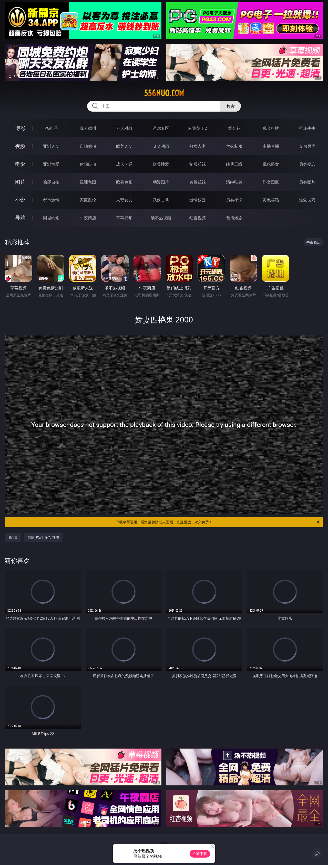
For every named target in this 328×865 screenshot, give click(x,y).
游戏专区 (161, 128)
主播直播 (271, 146)
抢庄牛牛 (307, 128)
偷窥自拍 (51, 182)
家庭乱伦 (88, 200)
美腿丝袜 (197, 182)
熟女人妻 (197, 146)
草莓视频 (124, 218)
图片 (20, 181)
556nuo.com (164, 93)
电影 (20, 163)
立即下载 (200, 853)
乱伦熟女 (271, 164)
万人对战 (124, 128)
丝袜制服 (234, 146)
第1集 (13, 537)
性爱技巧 (307, 200)
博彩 (20, 128)
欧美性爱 (161, 164)
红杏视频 (197, 218)
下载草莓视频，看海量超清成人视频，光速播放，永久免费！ (218, 522)
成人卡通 (124, 164)
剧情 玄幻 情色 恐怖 (43, 537)
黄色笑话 (271, 200)
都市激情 (51, 200)
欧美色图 (124, 182)
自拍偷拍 (88, 146)
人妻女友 (124, 200)
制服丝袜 (197, 164)
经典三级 (234, 164)
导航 (20, 217)
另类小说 (234, 200)
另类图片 (307, 182)
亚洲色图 (88, 182)
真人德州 (88, 128)
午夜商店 (88, 218)
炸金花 (234, 128)
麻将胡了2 (197, 128)
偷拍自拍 (88, 164)
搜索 (231, 106)
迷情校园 (197, 200)
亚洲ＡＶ (51, 146)
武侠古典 (161, 200)
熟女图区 (271, 182)
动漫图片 (161, 182)
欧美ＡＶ (124, 146)
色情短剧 (234, 218)
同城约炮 (51, 218)
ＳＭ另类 (307, 146)
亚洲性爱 (51, 164)
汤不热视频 (161, 218)
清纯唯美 (234, 182)
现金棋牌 (271, 128)
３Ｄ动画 (161, 146)
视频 (20, 146)
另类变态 (307, 164)
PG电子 (51, 128)
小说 (20, 199)
